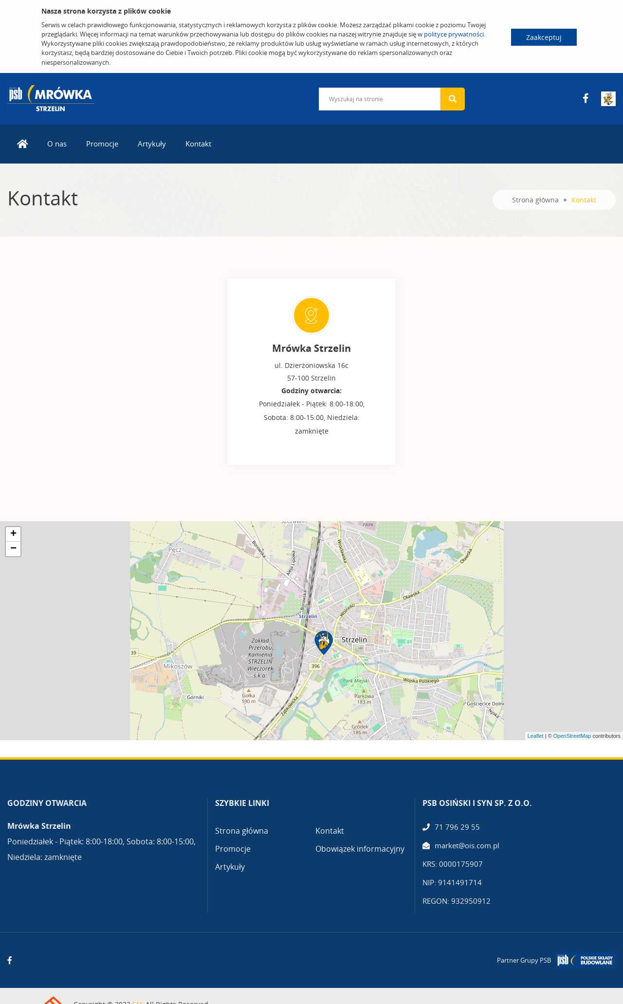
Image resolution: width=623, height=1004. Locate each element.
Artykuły (152, 143)
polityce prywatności (454, 34)
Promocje (102, 143)
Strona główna (535, 199)
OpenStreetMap (572, 736)
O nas (57, 143)
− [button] (13, 549)
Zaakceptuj (544, 37)
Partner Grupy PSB (524, 960)
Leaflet (536, 736)
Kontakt (198, 143)
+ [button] (13, 534)
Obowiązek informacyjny (359, 848)
